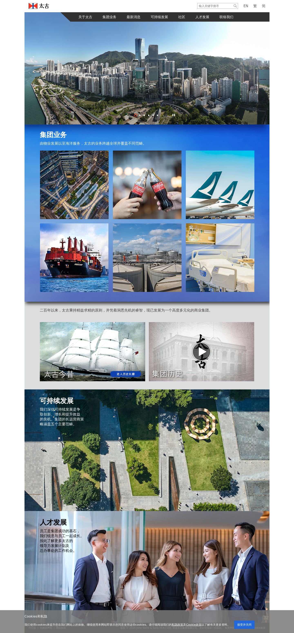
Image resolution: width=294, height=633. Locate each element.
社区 (181, 17)
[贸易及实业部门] (147, 257)
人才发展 (202, 17)
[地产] (74, 185)
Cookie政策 (194, 624)
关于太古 (85, 17)
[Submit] (235, 6)
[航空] (147, 185)
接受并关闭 (244, 624)
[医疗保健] (220, 257)
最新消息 (133, 17)
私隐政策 (177, 624)
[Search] (215, 6)
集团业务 (109, 17)
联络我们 (226, 17)
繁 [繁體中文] (255, 6)
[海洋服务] (74, 257)
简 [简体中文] (263, 6)
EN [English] (246, 6)
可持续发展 (159, 17)
